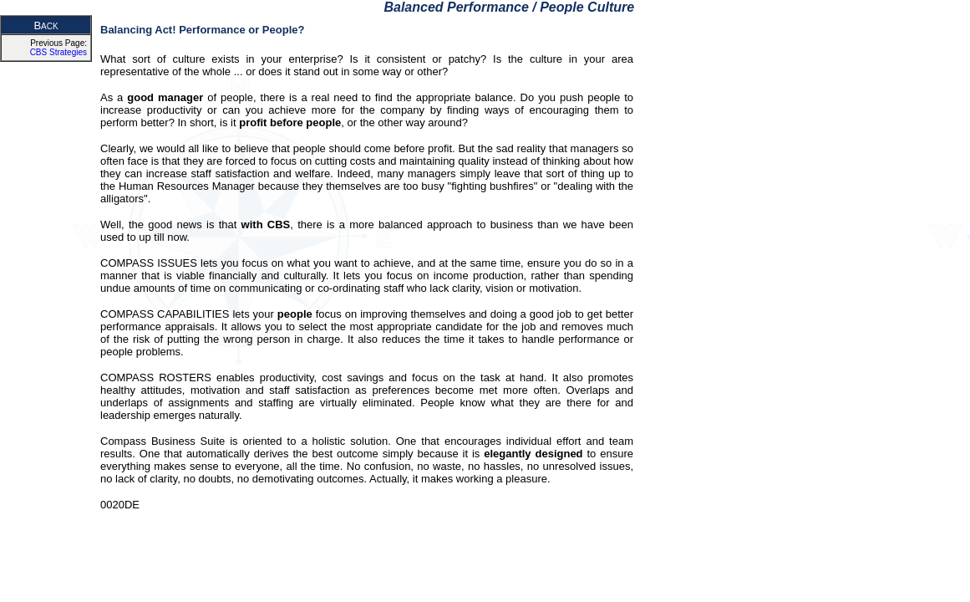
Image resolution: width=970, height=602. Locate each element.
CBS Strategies (58, 52)
